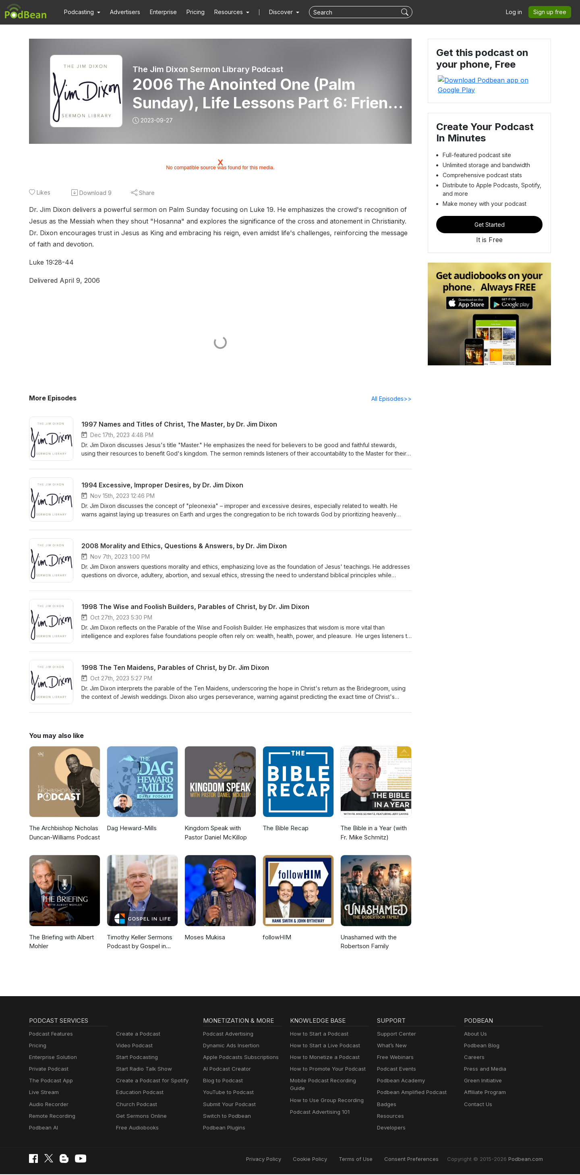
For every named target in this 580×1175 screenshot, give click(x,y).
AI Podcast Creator (225, 1070)
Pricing (190, 12)
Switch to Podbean (225, 1117)
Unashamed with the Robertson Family (368, 943)
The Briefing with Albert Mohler (60, 943)
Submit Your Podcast (227, 1105)
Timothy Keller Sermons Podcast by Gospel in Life (141, 943)
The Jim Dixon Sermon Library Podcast (208, 69)
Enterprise (159, 12)
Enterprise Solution (51, 1058)
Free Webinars (394, 1058)
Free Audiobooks (136, 1128)
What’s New (391, 1046)
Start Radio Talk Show (142, 1070)
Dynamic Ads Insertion (229, 1046)
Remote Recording (51, 1117)
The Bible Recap (285, 828)
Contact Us (477, 1105)
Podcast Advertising (226, 1035)
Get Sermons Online (140, 1117)
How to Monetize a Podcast (322, 1058)
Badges (386, 1105)
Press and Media (484, 1070)
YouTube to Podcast (227, 1093)
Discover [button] (273, 12)
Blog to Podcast (221, 1081)
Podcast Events (395, 1070)
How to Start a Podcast (317, 1035)
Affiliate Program (483, 1093)
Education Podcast (138, 1093)
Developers (390, 1128)
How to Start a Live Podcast (323, 1046)
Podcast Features (49, 1035)
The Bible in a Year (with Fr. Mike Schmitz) (373, 833)
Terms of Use (370, 1160)
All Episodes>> (393, 399)
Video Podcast (133, 1046)
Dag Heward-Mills (130, 828)
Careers (473, 1058)
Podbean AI (42, 1128)
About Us (475, 1035)
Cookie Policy (328, 1160)
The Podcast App (49, 1081)
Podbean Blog (480, 1046)
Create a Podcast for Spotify (149, 1081)
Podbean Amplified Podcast (409, 1093)
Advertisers (122, 12)
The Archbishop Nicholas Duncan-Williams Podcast (63, 833)
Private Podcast (47, 1070)
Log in (516, 12)
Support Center (395, 1035)
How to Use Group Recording (324, 1093)
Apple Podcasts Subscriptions (238, 1058)
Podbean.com (527, 1160)
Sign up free (551, 12)
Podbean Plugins (223, 1128)
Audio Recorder (47, 1105)
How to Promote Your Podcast (325, 1070)
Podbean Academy (399, 1081)
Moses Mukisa (203, 938)
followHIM (276, 938)
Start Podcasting (135, 1058)
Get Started (489, 214)
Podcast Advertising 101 (318, 1105)
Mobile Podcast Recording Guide (329, 1081)
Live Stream (43, 1093)
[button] (81, 12)
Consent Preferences (422, 1160)
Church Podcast (135, 1105)
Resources (389, 1117)
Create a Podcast (136, 1035)
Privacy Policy (284, 1160)
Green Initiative (482, 1081)
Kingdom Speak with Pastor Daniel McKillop (214, 833)
